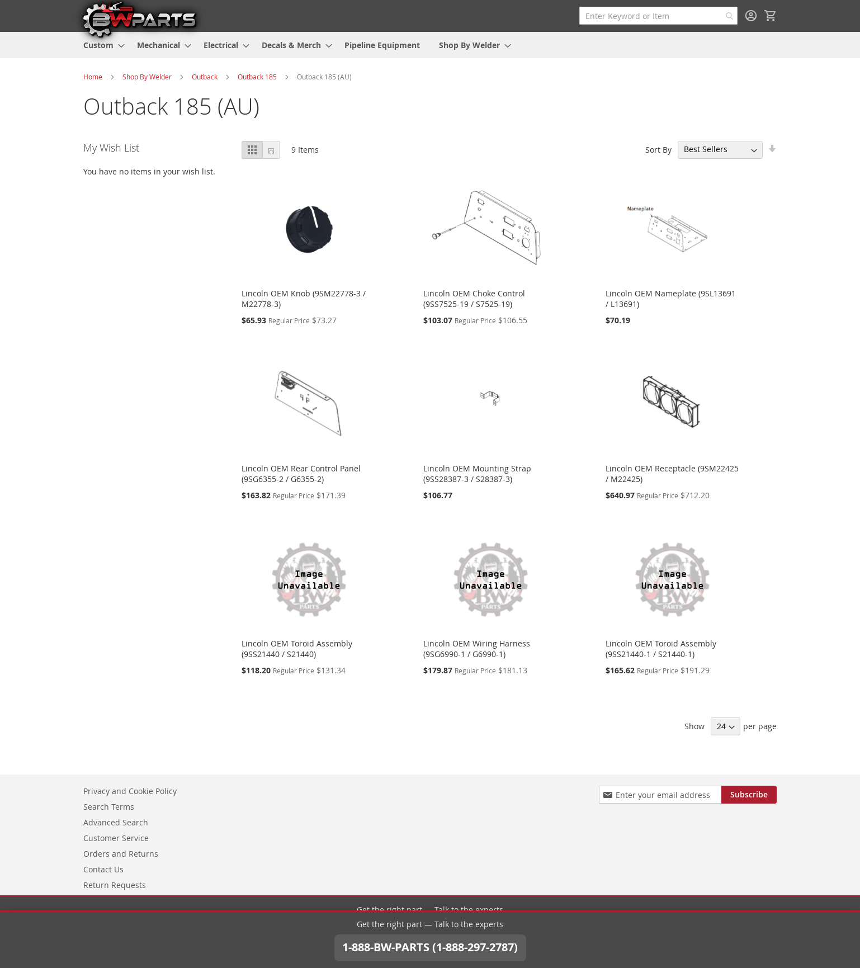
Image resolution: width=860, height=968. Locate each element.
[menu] (430, 45)
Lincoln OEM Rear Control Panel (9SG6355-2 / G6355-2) (301, 473)
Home (92, 76)
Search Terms (108, 806)
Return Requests (114, 885)
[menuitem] (101, 45)
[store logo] (139, 19)
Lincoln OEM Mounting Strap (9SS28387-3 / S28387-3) (477, 473)
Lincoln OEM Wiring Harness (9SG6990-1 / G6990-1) (476, 648)
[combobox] (658, 16)
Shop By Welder (147, 76)
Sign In (751, 15)
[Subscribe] (749, 795)
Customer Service (116, 838)
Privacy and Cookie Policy (130, 791)
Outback (205, 76)
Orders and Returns (120, 853)
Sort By (658, 149)
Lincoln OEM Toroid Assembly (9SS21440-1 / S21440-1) (661, 648)
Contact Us (103, 869)
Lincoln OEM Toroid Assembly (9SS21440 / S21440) (297, 648)
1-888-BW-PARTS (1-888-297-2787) (430, 932)
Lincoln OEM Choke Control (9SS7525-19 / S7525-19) (474, 298)
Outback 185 (257, 76)
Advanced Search (115, 822)
